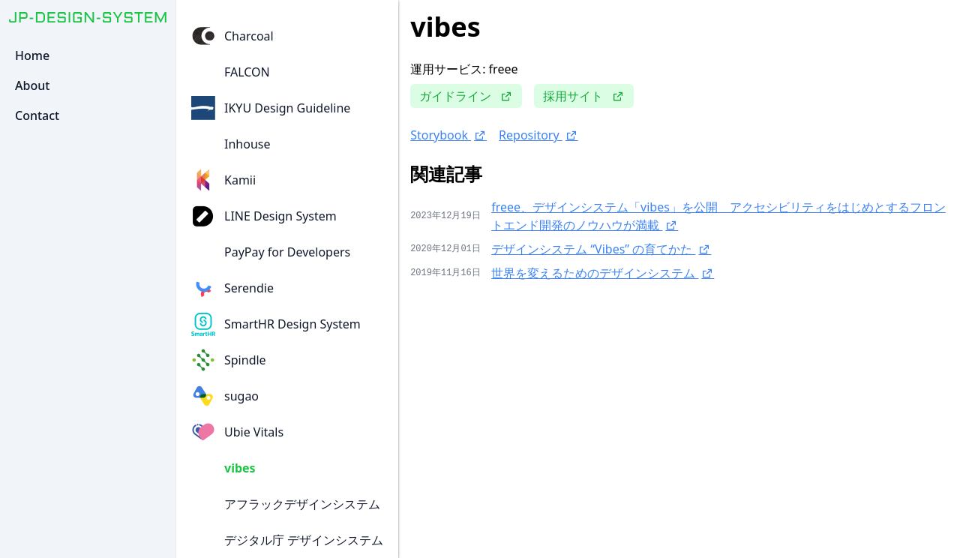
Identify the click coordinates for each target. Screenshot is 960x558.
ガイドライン (466, 96)
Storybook (448, 135)
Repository (538, 135)
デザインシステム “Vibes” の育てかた (601, 249)
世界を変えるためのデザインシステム (602, 273)
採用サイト (584, 96)
